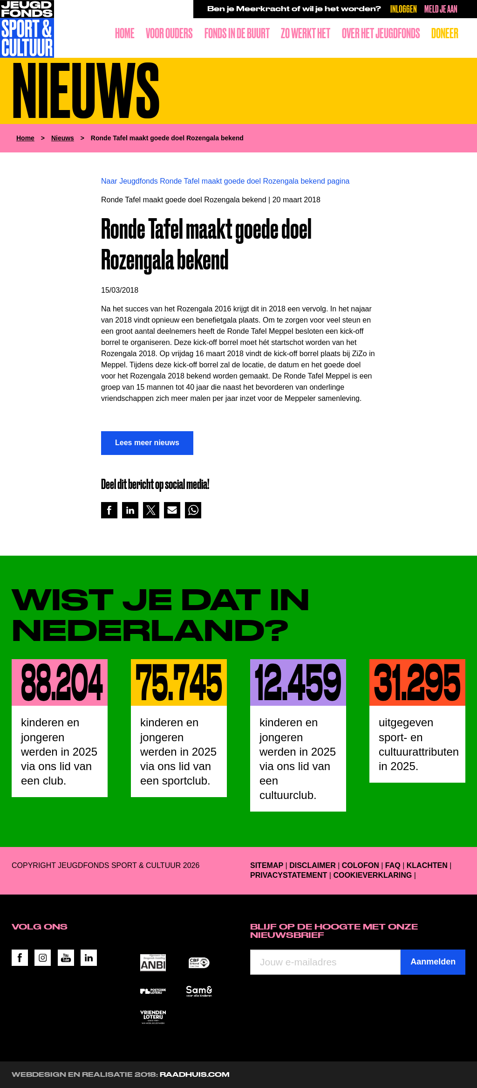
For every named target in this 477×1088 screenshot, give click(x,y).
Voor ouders (169, 33)
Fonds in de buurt (237, 33)
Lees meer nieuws (147, 443)
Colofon (360, 865)
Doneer (444, 33)
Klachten (427, 865)
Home (125, 33)
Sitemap (266, 865)
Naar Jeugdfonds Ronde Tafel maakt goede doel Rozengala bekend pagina (225, 181)
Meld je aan (440, 8)
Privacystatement (288, 875)
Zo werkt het (305, 33)
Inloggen (403, 8)
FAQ (393, 865)
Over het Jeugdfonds (381, 33)
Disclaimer (312, 865)
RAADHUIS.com (195, 1074)
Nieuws (62, 138)
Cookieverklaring (372, 875)
